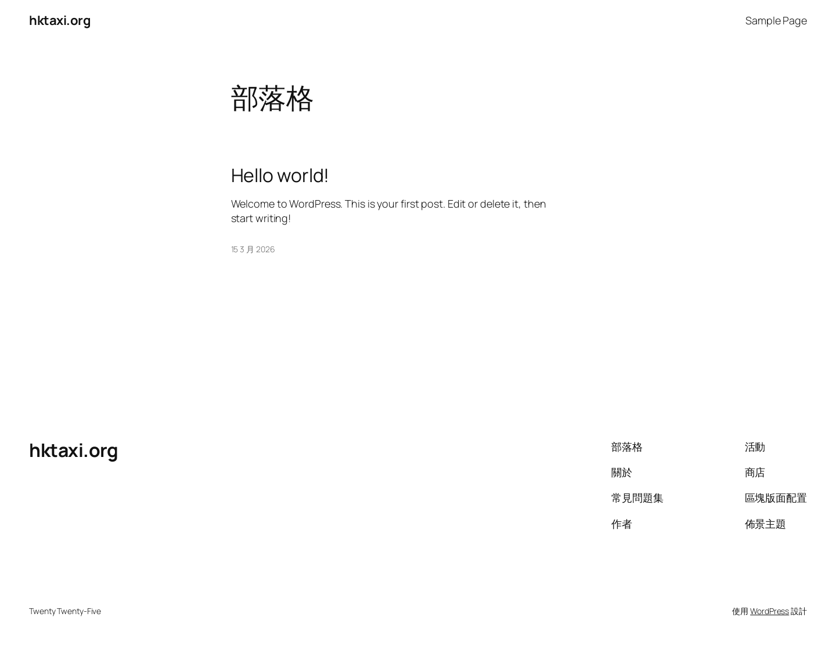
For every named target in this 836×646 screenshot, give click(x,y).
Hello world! (280, 175)
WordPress (769, 610)
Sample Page (776, 20)
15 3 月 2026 (253, 249)
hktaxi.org (60, 20)
